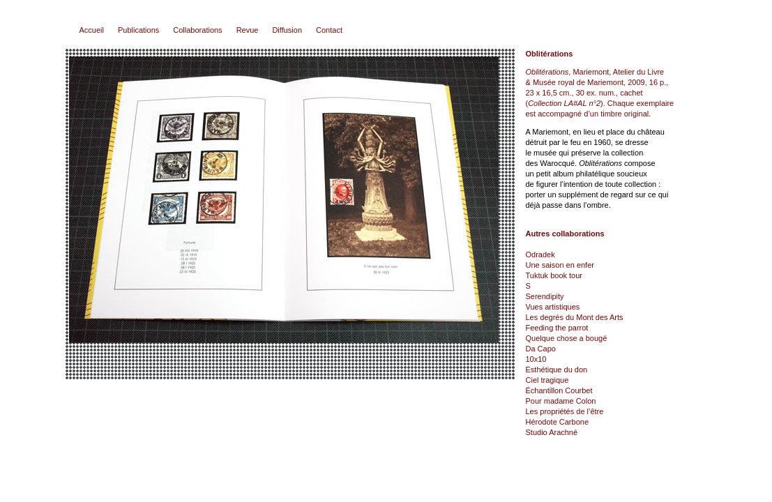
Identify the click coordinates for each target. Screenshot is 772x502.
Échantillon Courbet (559, 390)
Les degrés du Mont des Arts (574, 317)
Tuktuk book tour (554, 275)
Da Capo (541, 348)
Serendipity (545, 296)
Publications (138, 30)
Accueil (92, 30)
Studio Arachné (552, 432)
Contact (329, 30)
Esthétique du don (557, 369)
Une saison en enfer (560, 265)
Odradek (540, 254)
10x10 (536, 359)
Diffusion (287, 30)
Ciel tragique (547, 380)
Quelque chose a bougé (566, 338)
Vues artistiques (553, 307)
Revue (247, 30)
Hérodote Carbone (557, 422)
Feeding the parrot (557, 328)
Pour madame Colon (561, 401)
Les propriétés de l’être (565, 411)
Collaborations (197, 30)
